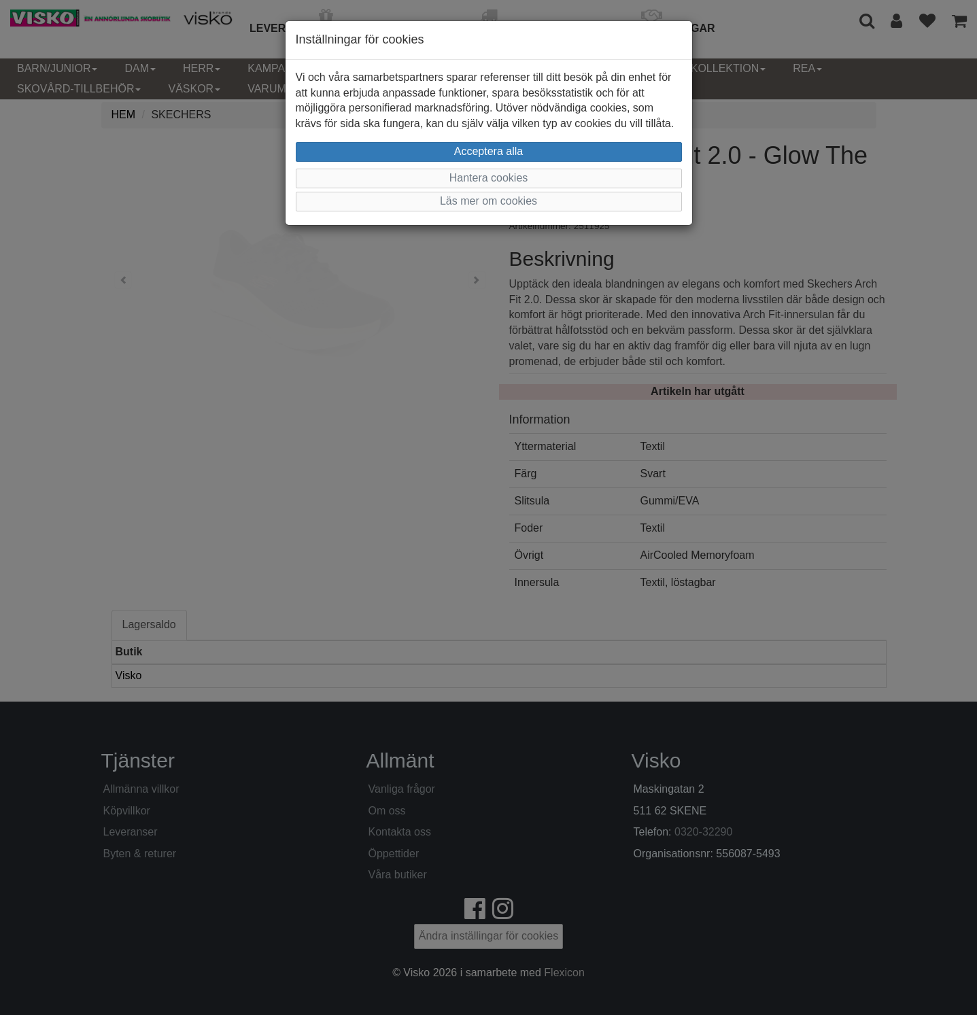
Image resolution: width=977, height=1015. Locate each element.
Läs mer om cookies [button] (488, 201)
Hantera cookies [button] (488, 178)
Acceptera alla (488, 151)
